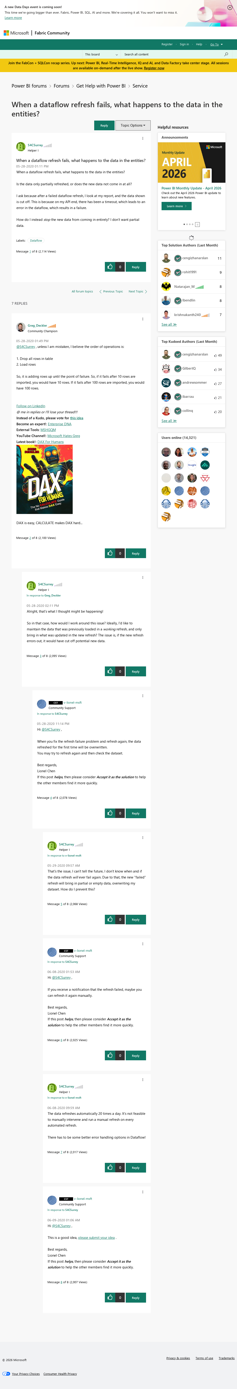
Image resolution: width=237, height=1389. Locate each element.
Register (167, 44)
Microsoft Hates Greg (63, 435)
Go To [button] (214, 44)
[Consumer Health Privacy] (60, 1374)
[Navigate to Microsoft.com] (16, 33)
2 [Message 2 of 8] (30, 538)
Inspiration (101, 33)
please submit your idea (96, 1237)
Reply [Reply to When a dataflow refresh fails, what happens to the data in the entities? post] (136, 267)
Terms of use (204, 1358)
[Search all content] (176, 54)
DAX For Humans (50, 441)
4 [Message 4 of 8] (51, 797)
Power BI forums (29, 85)
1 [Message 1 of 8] (30, 251)
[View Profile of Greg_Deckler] (37, 325)
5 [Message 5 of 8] (61, 904)
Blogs (161, 33)
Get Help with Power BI (101, 85)
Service (140, 85)
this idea (76, 418)
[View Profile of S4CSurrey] (35, 145)
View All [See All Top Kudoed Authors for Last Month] (169, 420)
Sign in (184, 44)
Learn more (13, 17)
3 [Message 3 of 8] (40, 656)
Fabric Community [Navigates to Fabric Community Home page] (52, 33)
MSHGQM (48, 429)
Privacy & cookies (178, 1358)
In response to (44, 595)
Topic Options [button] (131, 125)
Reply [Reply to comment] (136, 553)
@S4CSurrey (25, 346)
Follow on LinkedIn (30, 406)
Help (199, 44)
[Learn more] (177, 206)
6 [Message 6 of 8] (61, 1040)
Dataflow (36, 240)
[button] (104, 125)
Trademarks (227, 1358)
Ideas (119, 33)
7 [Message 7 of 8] (61, 1152)
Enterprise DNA (60, 424)
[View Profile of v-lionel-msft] (73, 702)
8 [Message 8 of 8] (61, 1282)
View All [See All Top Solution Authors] (169, 324)
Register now (154, 68)
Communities (140, 33)
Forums (80, 33)
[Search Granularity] (101, 54)
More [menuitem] (176, 33)
